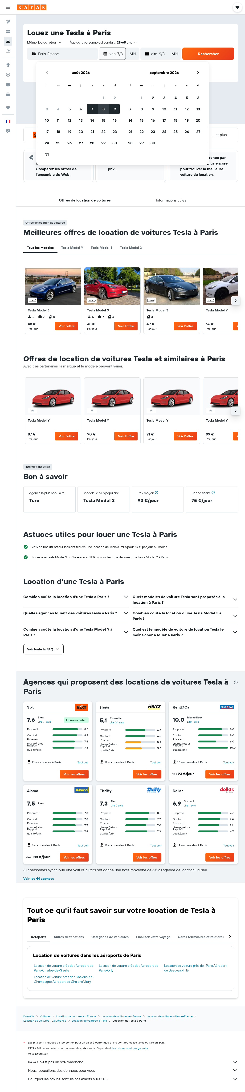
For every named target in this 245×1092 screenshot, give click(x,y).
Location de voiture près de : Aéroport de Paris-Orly (128, 967)
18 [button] (58, 131)
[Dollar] (227, 790)
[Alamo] (81, 790)
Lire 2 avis (116, 805)
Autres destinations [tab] (69, 937)
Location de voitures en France (121, 1016)
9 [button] (115, 109)
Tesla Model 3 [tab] (131, 248)
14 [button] (92, 120)
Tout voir (83, 762)
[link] (53, 300)
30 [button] (114, 143)
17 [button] (47, 131)
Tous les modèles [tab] (40, 248)
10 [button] (47, 120)
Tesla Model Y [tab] (72, 248)
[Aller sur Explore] (8, 64)
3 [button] (47, 109)
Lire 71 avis (44, 721)
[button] (8, 7)
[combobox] (44, 42)
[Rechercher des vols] (8, 21)
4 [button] (58, 109)
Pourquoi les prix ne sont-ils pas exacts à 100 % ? (133, 1079)
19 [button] (69, 131)
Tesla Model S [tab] (102, 248)
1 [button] (103, 97)
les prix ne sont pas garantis (130, 1048)
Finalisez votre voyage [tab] (153, 937)
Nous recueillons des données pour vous (133, 1070)
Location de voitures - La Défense (44, 1020)
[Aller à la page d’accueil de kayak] (31, 7)
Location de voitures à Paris (89, 1020)
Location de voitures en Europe (76, 1016)
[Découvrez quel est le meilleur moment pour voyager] (8, 84)
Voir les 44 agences (38, 878)
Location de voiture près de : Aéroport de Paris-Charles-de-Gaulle (63, 967)
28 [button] (92, 143)
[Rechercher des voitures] (8, 41)
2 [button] (115, 97)
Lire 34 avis (117, 722)
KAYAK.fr (28, 1016)
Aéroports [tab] (38, 937)
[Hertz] (154, 707)
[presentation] (236, 682)
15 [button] (103, 120)
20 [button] (80, 131)
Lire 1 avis (193, 721)
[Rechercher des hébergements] (8, 31)
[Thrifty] (154, 790)
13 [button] (81, 120)
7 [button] (92, 109)
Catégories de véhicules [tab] (110, 937)
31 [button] (47, 154)
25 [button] (58, 143)
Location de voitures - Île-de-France (170, 1016)
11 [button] (58, 120)
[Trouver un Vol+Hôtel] (8, 51)
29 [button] (103, 143)
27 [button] (81, 143)
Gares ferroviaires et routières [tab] (201, 937)
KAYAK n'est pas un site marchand (133, 1062)
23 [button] (115, 131)
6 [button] (81, 109)
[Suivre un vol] (8, 74)
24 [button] (47, 143)
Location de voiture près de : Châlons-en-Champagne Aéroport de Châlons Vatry (64, 979)
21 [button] (92, 131)
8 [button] (103, 109)
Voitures (45, 1016)
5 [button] (70, 109)
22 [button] (103, 131)
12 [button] (69, 120)
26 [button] (69, 143)
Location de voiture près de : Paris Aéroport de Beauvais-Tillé (195, 967)
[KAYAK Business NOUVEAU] (8, 94)
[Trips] (8, 108)
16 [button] (115, 120)
